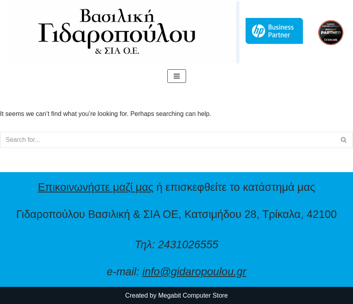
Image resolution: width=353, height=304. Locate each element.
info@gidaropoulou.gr (194, 271)
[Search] (167, 139)
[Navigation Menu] (176, 76)
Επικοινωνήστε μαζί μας (96, 187)
